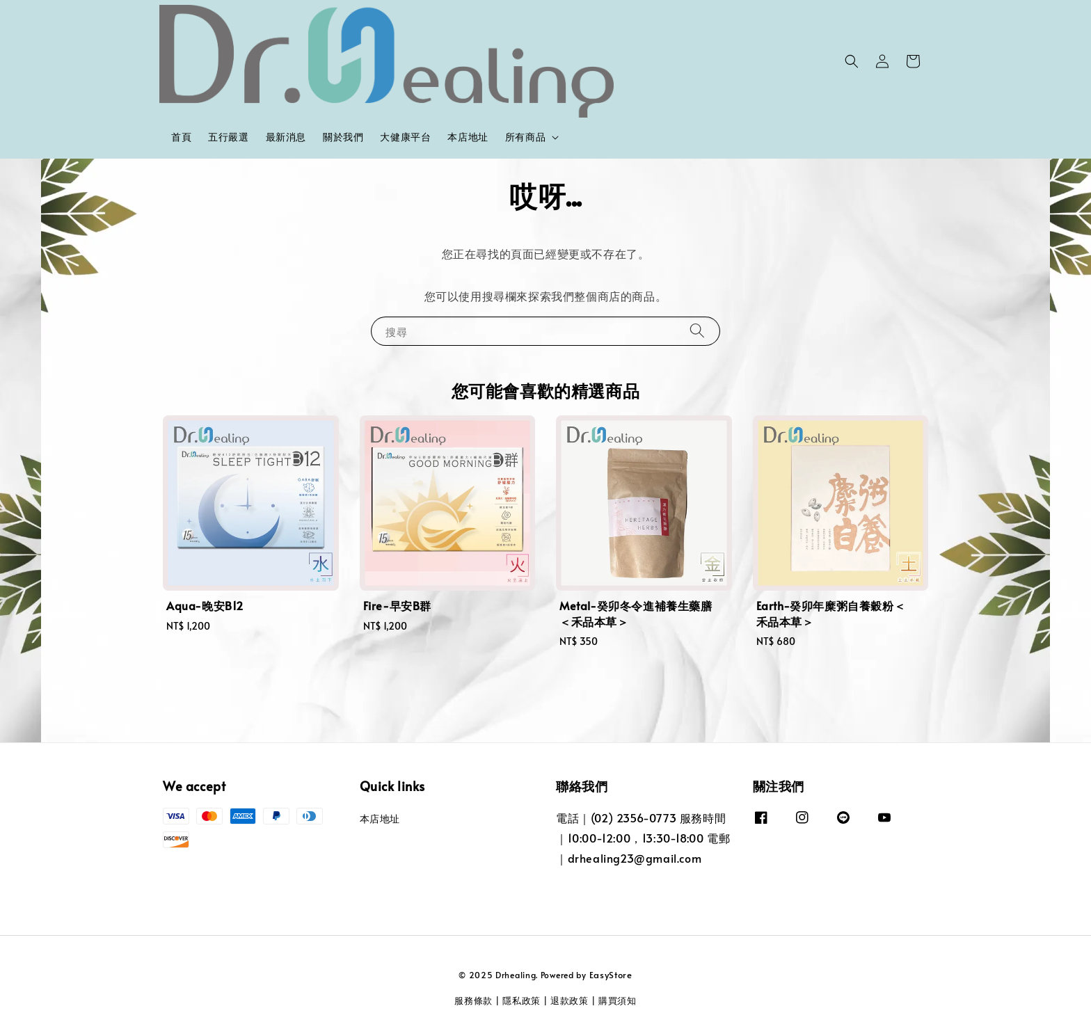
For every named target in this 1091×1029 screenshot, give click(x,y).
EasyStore (610, 974)
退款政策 (569, 1000)
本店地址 (467, 136)
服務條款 (473, 1000)
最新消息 (286, 136)
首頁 (181, 136)
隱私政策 (521, 1000)
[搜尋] (697, 330)
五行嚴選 (228, 136)
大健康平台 (405, 136)
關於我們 (343, 136)
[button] (851, 61)
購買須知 (617, 1000)
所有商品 (525, 137)
